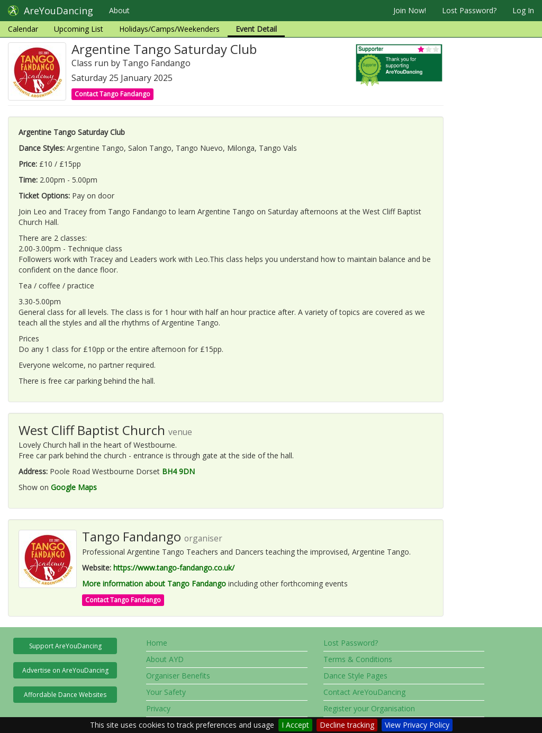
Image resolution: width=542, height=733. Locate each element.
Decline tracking (347, 725)
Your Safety (166, 692)
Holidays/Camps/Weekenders (169, 29)
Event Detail (256, 29)
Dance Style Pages (355, 676)
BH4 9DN (178, 471)
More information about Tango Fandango (154, 583)
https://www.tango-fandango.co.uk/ (173, 568)
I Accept (295, 725)
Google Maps (74, 487)
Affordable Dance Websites (65, 694)
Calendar (23, 29)
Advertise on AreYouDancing (65, 670)
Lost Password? (469, 10)
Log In (523, 10)
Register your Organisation (369, 708)
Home (156, 643)
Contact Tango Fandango (112, 93)
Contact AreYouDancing (364, 692)
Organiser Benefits (178, 676)
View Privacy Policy (417, 725)
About (119, 10)
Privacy (158, 708)
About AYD (165, 659)
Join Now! (409, 10)
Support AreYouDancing (65, 645)
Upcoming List (78, 29)
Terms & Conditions (357, 659)
